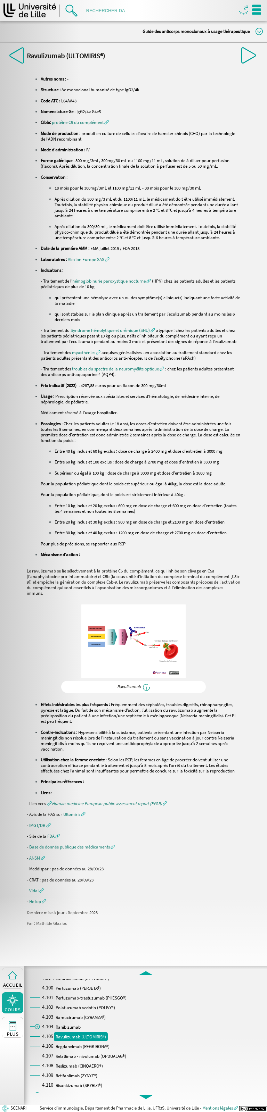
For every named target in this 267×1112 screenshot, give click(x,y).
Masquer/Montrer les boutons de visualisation (243, 11)
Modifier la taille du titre (259, 31)
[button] (80, 122)
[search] (108, 11)
